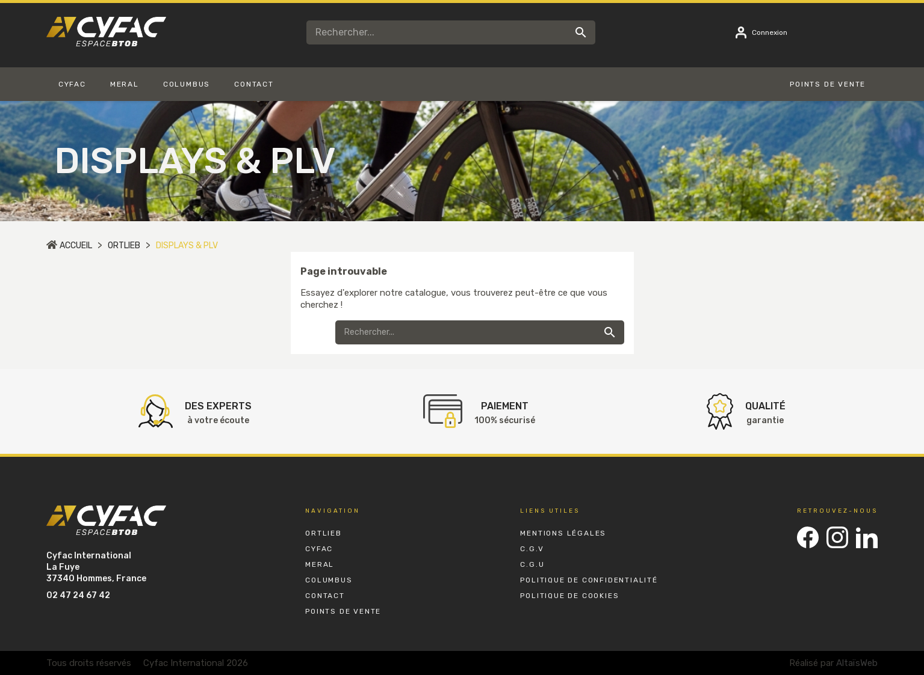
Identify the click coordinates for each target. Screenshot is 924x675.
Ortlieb (323, 533)
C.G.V (532, 549)
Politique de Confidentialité (588, 580)
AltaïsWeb (857, 663)
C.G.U (532, 564)
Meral (319, 564)
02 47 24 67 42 (78, 595)
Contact (325, 595)
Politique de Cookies (569, 595)
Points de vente (343, 611)
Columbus (328, 580)
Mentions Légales (563, 533)
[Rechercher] (450, 32)
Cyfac (319, 549)
